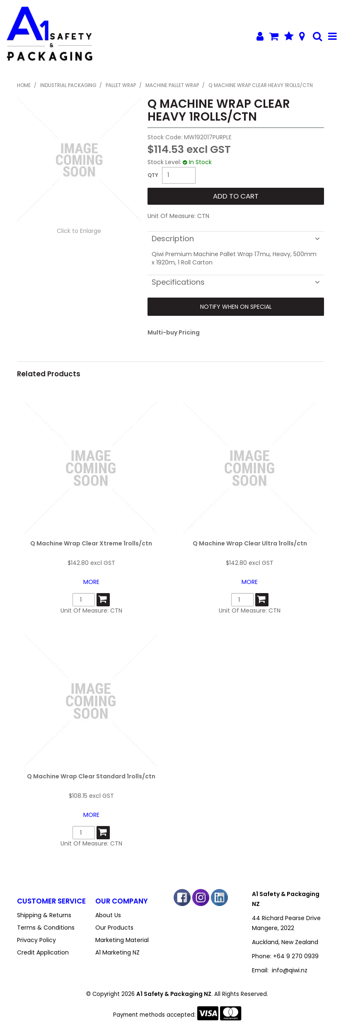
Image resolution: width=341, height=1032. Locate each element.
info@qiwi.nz (289, 970)
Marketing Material (122, 940)
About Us (108, 915)
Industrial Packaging (68, 85)
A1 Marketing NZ (117, 952)
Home (24, 85)
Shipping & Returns (44, 915)
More (91, 582)
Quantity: (153, 175)
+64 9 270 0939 (296, 956)
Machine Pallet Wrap (172, 85)
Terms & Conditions (46, 927)
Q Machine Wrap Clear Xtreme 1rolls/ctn (91, 543)
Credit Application (43, 952)
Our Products (114, 927)
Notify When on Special (236, 307)
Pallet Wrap (121, 85)
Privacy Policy (36, 940)
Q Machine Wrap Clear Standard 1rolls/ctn (91, 776)
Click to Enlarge (79, 231)
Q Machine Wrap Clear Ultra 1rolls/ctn (250, 543)
